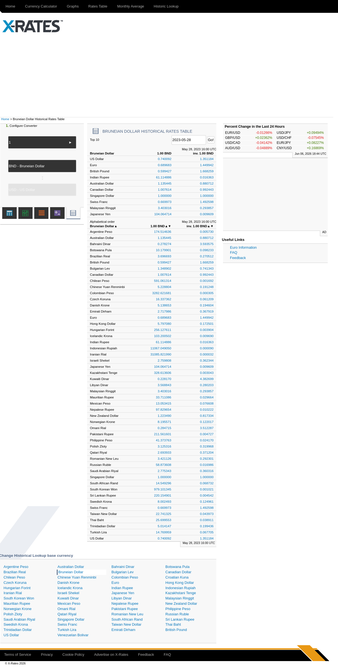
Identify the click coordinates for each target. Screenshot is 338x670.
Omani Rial (66, 609)
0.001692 (207, 280)
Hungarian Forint (17, 588)
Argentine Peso (16, 567)
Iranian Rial (13, 593)
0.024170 (207, 440)
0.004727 (207, 434)
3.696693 (164, 256)
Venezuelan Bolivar (73, 635)
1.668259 (207, 171)
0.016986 (207, 464)
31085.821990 (160, 354)
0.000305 (207, 293)
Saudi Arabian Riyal (19, 619)
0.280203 (207, 385)
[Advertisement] (169, 75)
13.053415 (163, 403)
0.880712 (207, 183)
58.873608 (163, 464)
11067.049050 (160, 348)
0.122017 (207, 422)
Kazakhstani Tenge (180, 593)
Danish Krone (69, 582)
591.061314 (162, 280)
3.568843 (164, 385)
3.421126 (164, 458)
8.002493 (164, 501)
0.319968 (207, 446)
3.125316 (164, 446)
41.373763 (163, 440)
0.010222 (207, 409)
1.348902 (164, 268)
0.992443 (207, 189)
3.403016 (165, 208)
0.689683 (165, 165)
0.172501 (207, 323)
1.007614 (165, 189)
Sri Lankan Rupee (179, 619)
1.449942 (207, 165)
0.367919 (207, 311)
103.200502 (162, 336)
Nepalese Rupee (124, 603)
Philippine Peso (177, 609)
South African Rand (127, 619)
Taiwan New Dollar (126, 624)
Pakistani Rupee (124, 609)
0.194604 (207, 305)
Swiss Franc (67, 624)
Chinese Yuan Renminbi (77, 577)
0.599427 (165, 171)
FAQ (233, 252)
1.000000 (165, 195)
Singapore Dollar (71, 619)
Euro (115, 582)
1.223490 (164, 415)
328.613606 (162, 372)
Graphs (73, 6)
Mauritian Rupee (17, 603)
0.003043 (207, 372)
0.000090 (207, 348)
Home (10, 6)
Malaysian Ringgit (179, 598)
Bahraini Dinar (122, 567)
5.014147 (164, 526)
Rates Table (97, 6)
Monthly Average (130, 6)
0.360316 (207, 471)
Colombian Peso (124, 577)
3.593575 (207, 244)
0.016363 (207, 177)
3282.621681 (161, 293)
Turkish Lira (67, 630)
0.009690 (207, 336)
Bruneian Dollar (71, 572)
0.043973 (207, 514)
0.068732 (207, 483)
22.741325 (163, 514)
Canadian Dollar (178, 572)
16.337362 (163, 299)
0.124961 (207, 501)
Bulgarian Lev (122, 572)
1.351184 (207, 159)
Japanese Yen (122, 593)
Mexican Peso (69, 603)
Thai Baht (173, 624)
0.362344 (207, 360)
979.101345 (162, 489)
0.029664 (207, 397)
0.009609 (207, 214)
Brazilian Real (15, 572)
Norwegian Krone (17, 609)
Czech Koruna (15, 582)
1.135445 (165, 183)
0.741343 (207, 268)
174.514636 (162, 231)
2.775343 (164, 471)
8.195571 (164, 422)
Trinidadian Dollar (18, 630)
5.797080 (164, 323)
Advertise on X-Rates (111, 654)
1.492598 (207, 202)
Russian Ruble (177, 614)
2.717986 (164, 311)
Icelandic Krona (70, 588)
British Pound (176, 630)
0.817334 (207, 415)
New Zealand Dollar (181, 603)
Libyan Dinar (121, 598)
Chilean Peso (14, 577)
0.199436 (207, 526)
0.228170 (164, 379)
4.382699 (207, 379)
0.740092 (165, 159)
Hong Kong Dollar (179, 582)
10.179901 (163, 250)
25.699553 (163, 520)
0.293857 (207, 208)
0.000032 (207, 354)
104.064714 (163, 214)
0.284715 (164, 428)
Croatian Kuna (176, 577)
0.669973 (165, 202)
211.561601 (162, 434)
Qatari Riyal (67, 614)
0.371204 (207, 452)
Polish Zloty (13, 614)
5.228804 (164, 287)
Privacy (47, 654)
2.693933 (164, 452)
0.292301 (207, 458)
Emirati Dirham (123, 630)
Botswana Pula (177, 567)
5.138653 (164, 305)
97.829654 (163, 409)
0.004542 (207, 495)
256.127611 (162, 330)
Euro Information (243, 247)
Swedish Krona (16, 624)
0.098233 (207, 250)
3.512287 (207, 428)
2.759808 (164, 360)
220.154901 (162, 495)
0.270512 (207, 256)
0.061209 (207, 299)
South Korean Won (19, 598)
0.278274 (164, 244)
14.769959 (163, 532)
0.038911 (207, 520)
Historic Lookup (166, 6)
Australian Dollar (71, 567)
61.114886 (163, 177)
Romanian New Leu (127, 614)
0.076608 (207, 403)
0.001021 (207, 489)
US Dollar (11, 635)
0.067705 (207, 532)
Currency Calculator (41, 6)
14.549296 (163, 483)
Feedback (238, 258)
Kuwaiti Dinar (68, 598)
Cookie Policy (73, 654)
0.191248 (207, 287)
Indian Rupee (122, 588)
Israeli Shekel (68, 593)
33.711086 (163, 397)
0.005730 (207, 231)
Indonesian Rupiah (180, 588)
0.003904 (207, 330)
